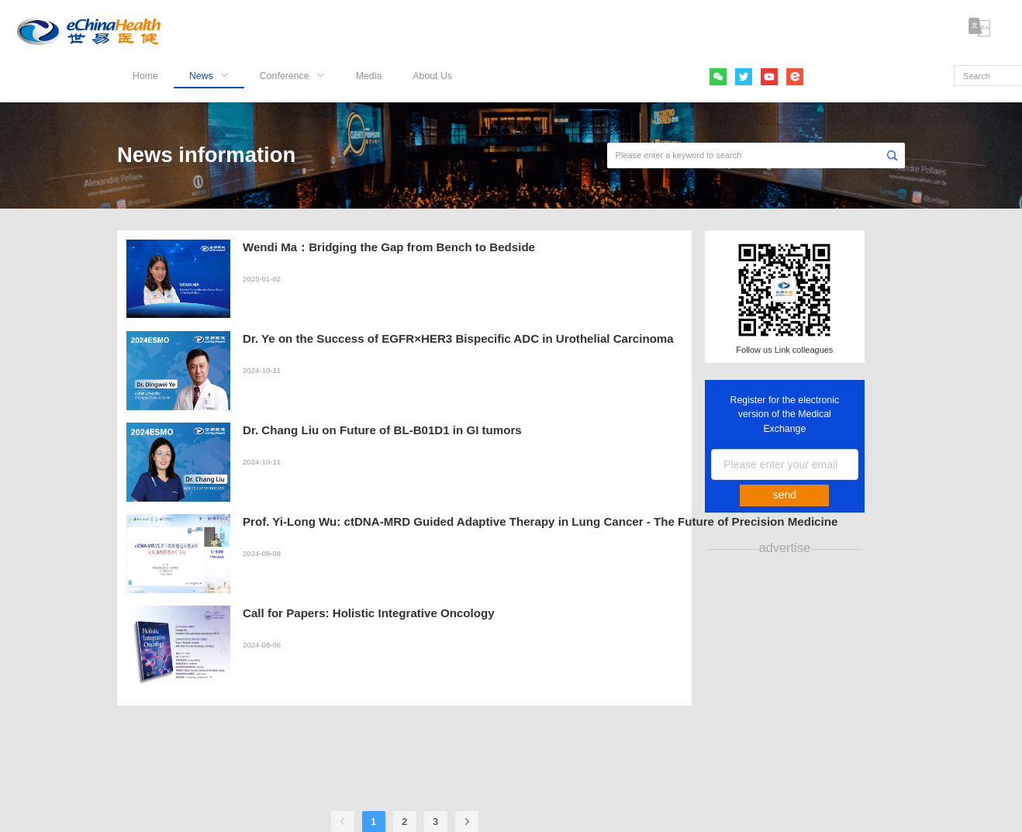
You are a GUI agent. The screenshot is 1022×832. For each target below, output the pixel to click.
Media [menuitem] (369, 76)
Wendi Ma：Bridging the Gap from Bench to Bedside (389, 247)
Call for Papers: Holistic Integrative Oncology (369, 613)
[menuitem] (209, 69)
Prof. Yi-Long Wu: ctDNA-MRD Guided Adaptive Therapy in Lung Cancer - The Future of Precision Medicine (540, 521)
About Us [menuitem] (432, 76)
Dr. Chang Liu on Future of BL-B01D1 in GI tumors (382, 430)
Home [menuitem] (145, 76)
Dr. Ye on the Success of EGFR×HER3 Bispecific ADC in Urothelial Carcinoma (458, 338)
